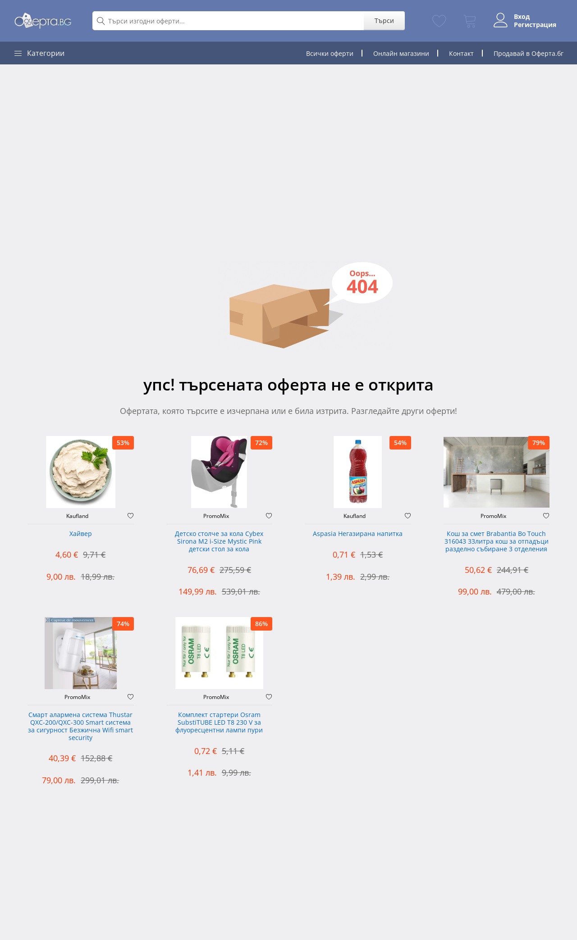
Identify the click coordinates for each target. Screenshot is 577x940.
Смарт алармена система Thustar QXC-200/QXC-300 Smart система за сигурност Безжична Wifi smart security (80, 726)
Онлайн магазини (401, 53)
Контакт (461, 53)
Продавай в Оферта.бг (528, 53)
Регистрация (535, 25)
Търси (384, 20)
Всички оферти (329, 53)
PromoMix (216, 516)
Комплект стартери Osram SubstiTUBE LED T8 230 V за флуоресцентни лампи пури (219, 722)
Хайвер (80, 534)
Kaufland (77, 516)
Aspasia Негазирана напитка (358, 534)
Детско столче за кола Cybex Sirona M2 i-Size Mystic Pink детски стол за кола (219, 541)
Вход (522, 17)
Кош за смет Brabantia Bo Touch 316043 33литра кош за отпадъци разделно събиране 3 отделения (496, 541)
